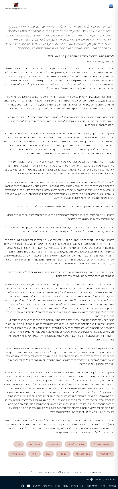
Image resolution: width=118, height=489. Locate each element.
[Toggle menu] (111, 6)
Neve (88, 479)
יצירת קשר (47, 485)
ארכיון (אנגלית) (77, 485)
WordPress (110, 479)
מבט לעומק (92, 485)
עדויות (65, 485)
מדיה (57, 485)
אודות (103, 485)
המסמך (112, 485)
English (36, 485)
